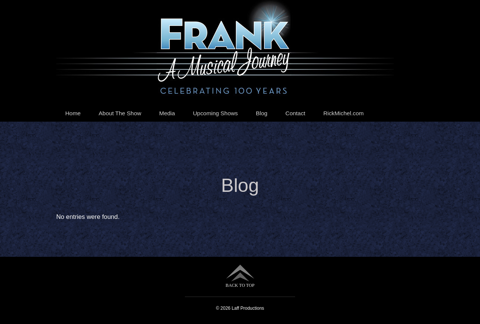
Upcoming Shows (215, 113)
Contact (295, 113)
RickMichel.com (343, 113)
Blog (261, 113)
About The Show (120, 113)
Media (167, 113)
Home (73, 113)
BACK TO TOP (239, 276)
